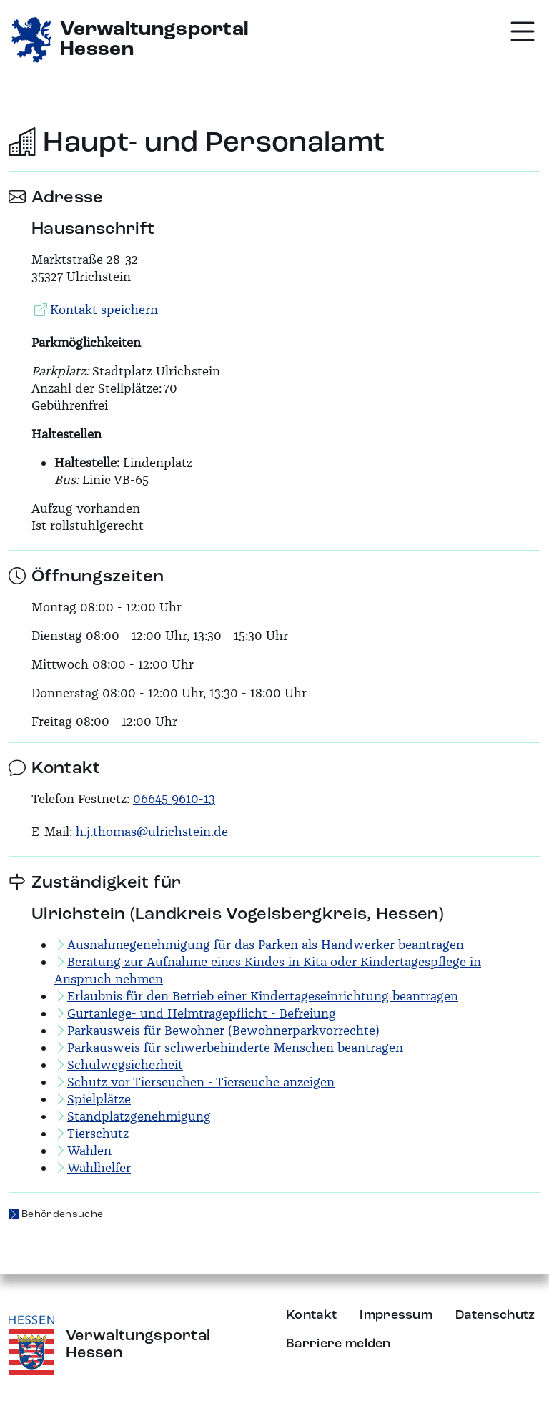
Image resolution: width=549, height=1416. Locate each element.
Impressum (396, 1315)
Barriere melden (338, 1343)
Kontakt (311, 1315)
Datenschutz (495, 1315)
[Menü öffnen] (522, 31)
